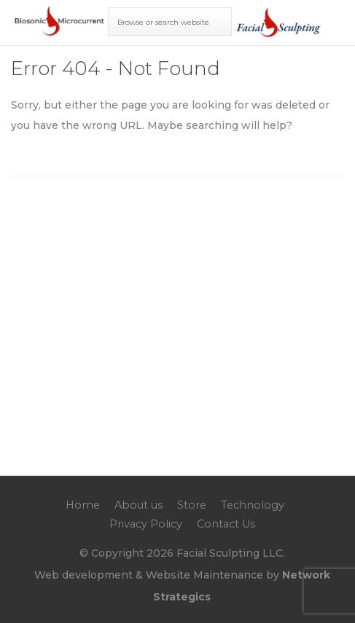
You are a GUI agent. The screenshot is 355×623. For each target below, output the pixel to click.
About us (138, 505)
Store (191, 505)
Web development (83, 574)
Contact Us (226, 523)
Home (83, 505)
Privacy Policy (145, 523)
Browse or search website (163, 22)
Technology (252, 505)
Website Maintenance (204, 574)
